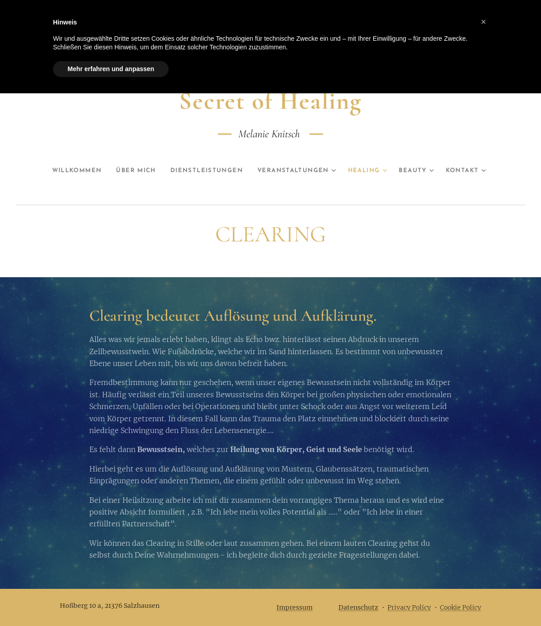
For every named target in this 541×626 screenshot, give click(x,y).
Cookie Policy (460, 607)
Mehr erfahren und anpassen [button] (111, 68)
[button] (483, 21)
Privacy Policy (409, 607)
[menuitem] (65, 170)
